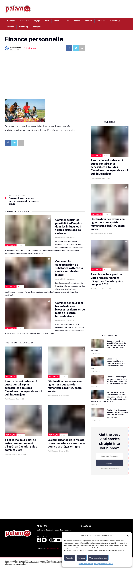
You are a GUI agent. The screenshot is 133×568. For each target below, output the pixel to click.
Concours (101, 21)
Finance (10, 27)
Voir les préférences (98, 558)
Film (47, 21)
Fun (67, 21)
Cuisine (57, 21)
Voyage (37, 21)
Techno (77, 21)
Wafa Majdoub (15, 47)
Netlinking (23, 27)
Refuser (81, 558)
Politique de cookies (86, 564)
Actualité (24, 21)
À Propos (11, 21)
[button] (127, 535)
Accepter (70, 558)
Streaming (115, 21)
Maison (88, 21)
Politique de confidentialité (103, 564)
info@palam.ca (53, 548)
